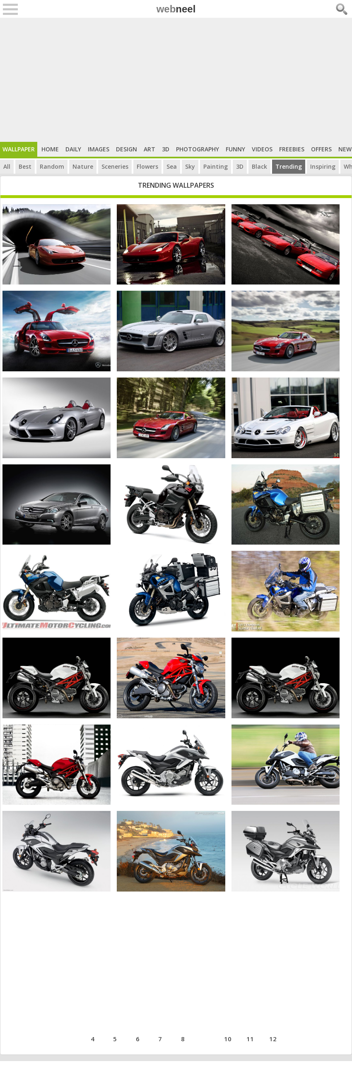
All (6, 166)
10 (227, 1039)
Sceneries (114, 166)
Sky (190, 166)
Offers (321, 149)
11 (250, 1039)
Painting (215, 166)
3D (165, 149)
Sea (171, 166)
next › (298, 1038)
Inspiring (322, 166)
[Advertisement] (176, 80)
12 (273, 1039)
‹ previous (60, 1038)
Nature (82, 166)
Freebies (291, 149)
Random (52, 166)
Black (259, 166)
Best (25, 166)
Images (98, 149)
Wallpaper (18, 149)
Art (149, 149)
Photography (197, 149)
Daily (73, 149)
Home (50, 149)
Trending (288, 166)
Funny (235, 149)
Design (126, 149)
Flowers (147, 166)
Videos (262, 149)
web (176, 8)
